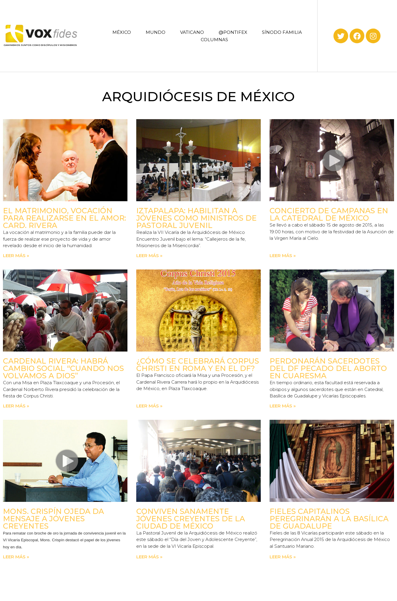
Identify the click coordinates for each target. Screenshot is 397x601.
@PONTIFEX (233, 32)
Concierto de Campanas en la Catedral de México (329, 214)
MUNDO (155, 32)
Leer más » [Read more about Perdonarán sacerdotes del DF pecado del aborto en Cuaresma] (283, 406)
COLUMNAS (214, 39)
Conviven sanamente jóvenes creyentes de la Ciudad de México (190, 518)
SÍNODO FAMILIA (282, 32)
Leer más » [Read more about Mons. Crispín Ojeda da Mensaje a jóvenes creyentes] (16, 557)
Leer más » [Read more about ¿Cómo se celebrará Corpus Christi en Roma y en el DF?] (149, 406)
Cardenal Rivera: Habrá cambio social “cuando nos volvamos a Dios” (63, 368)
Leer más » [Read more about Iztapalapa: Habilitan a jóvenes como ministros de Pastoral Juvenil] (149, 255)
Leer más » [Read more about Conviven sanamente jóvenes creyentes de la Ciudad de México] (149, 557)
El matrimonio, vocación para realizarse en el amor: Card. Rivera (64, 218)
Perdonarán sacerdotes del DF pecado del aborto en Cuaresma (328, 368)
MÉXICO (121, 32)
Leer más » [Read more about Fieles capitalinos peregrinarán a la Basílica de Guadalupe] (283, 557)
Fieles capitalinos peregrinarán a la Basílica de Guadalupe (329, 518)
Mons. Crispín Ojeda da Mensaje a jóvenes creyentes (53, 518)
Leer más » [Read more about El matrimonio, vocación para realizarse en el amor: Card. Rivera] (16, 255)
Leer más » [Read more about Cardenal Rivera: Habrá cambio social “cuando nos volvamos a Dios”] (16, 406)
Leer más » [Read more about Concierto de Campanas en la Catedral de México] (283, 255)
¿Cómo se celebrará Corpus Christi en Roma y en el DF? (197, 365)
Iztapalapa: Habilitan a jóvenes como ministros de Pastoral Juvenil (196, 218)
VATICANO (192, 32)
